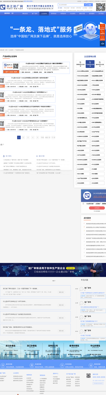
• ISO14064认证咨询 (82, 94)
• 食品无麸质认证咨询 (82, 80)
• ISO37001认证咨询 (82, 127)
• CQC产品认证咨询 (82, 178)
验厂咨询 (34, 13)
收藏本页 (103, 1)
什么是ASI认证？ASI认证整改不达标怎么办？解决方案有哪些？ (44, 63)
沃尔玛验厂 (85, 8)
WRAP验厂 (79, 8)
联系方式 (91, 1)
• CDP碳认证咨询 (81, 122)
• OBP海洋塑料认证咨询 (83, 117)
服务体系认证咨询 (100, 65)
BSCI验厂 (73, 8)
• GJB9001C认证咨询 (82, 136)
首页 (6, 50)
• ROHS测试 (94, 173)
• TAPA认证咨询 (95, 89)
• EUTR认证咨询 (95, 127)
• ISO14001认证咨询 (82, 164)
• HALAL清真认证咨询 (97, 80)
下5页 (42, 137)
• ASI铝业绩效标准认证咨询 (97, 108)
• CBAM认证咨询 (81, 89)
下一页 (53, 137)
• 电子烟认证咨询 (81, 145)
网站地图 (97, 1)
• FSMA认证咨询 (95, 155)
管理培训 (53, 13)
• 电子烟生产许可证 (82, 141)
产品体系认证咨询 (19, 50)
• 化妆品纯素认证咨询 (96, 76)
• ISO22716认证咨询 (82, 85)
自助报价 (79, 1)
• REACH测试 (80, 173)
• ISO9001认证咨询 (96, 159)
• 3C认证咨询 (94, 183)
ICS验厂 (65, 10)
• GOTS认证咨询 (81, 155)
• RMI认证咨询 (80, 113)
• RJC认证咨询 (95, 136)
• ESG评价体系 (80, 131)
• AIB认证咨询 (80, 150)
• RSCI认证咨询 (81, 99)
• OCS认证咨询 (95, 141)
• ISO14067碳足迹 (96, 94)
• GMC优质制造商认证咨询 (97, 122)
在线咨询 (85, 1)
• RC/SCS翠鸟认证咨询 (83, 71)
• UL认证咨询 (80, 169)
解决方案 (82, 13)
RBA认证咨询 (80, 10)
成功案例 (91, 13)
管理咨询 (63, 13)
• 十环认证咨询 (95, 85)
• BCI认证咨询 (95, 103)
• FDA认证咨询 (80, 103)
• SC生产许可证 (95, 131)
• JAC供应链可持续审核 (97, 99)
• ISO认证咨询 (80, 183)
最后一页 (47, 137)
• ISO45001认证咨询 (82, 159)
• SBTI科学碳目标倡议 (97, 113)
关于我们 (101, 13)
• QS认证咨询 (94, 178)
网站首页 (25, 13)
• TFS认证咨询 (95, 117)
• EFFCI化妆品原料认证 (97, 71)
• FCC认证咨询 (95, 164)
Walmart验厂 (67, 8)
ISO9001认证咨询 (72, 10)
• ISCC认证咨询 (95, 150)
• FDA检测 (94, 169)
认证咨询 (44, 13)
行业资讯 (72, 13)
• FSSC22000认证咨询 (82, 76)
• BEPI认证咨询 (95, 145)
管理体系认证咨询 (80, 65)
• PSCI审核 (79, 108)
